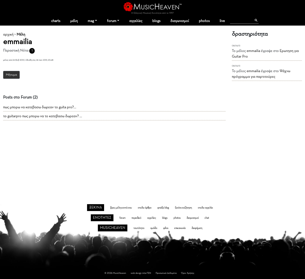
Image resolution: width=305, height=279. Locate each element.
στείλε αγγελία (205, 207)
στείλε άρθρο (144, 207)
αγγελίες (135, 21)
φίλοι (165, 228)
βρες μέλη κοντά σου (121, 207)
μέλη (74, 21)
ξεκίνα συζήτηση (183, 207)
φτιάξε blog (163, 207)
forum (111, 21)
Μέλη (21, 34)
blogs (156, 21)
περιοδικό (136, 217)
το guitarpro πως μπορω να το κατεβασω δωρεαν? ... (42, 116)
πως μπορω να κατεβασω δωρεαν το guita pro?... (39, 107)
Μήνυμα (11, 75)
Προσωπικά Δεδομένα (166, 273)
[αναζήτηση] (241, 20)
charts (55, 21)
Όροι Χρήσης (187, 273)
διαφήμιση (197, 228)
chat (206, 217)
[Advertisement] (152, 155)
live (222, 21)
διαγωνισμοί (179, 21)
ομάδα (153, 228)
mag (91, 21)
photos (204, 21)
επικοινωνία (180, 228)
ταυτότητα (138, 228)
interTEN (146, 273)
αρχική (8, 34)
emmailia (253, 51)
